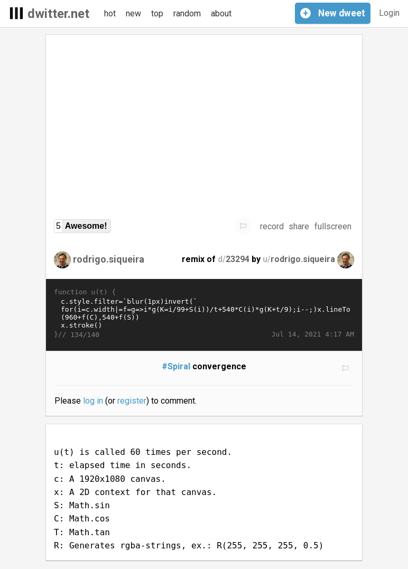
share (299, 226)
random (187, 13)
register (131, 401)
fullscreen (332, 226)
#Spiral (176, 366)
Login (389, 13)
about (221, 13)
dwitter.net (58, 13)
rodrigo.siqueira (108, 259)
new (133, 13)
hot (110, 13)
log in (93, 401)
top (157, 13)
